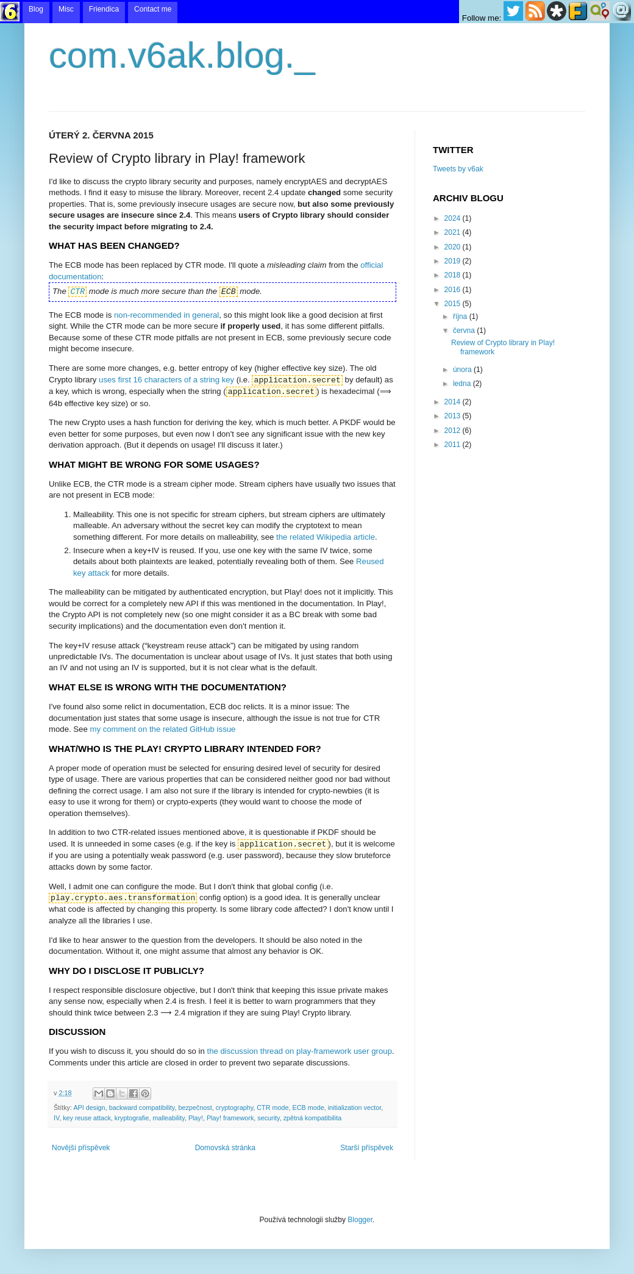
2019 (453, 261)
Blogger (359, 1219)
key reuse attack (87, 1118)
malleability (168, 1118)
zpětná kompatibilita (312, 1118)
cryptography (235, 1107)
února (463, 369)
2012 (453, 430)
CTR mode (272, 1107)
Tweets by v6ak (458, 169)
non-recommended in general (166, 315)
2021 (453, 232)
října (461, 316)
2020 (453, 247)
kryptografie (132, 1118)
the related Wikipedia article (325, 537)
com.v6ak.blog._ (182, 55)
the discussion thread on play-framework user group (299, 1051)
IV (56, 1118)
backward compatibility (142, 1107)
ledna (463, 383)
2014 (453, 402)
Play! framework (230, 1118)
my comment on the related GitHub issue (162, 729)
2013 (453, 416)
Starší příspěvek (366, 1147)
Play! (195, 1118)
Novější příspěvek (81, 1147)
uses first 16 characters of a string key (166, 380)
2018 (453, 275)
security (268, 1118)
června (465, 330)
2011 (453, 444)
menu (317, 11)
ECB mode (308, 1107)
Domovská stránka (225, 1147)
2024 (453, 218)
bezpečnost (195, 1107)
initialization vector (355, 1107)
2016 (453, 289)
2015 (453, 303)
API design (89, 1107)
